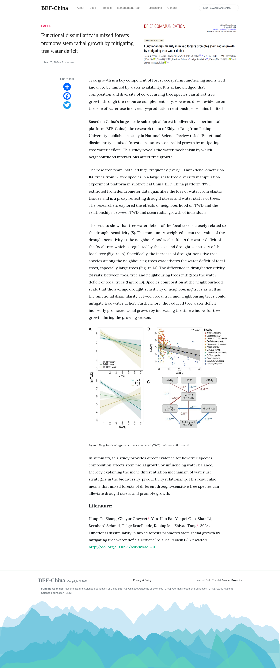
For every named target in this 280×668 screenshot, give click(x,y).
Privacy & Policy (142, 580)
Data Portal (212, 580)
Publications (154, 7)
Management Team (129, 7)
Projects (106, 7)
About (80, 7)
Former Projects (232, 580)
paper (46, 26)
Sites (93, 7)
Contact (172, 7)
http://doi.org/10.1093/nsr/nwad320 (122, 547)
